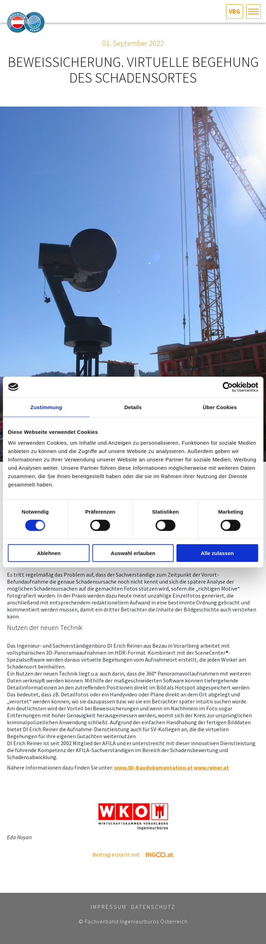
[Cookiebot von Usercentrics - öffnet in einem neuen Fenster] (227, 387)
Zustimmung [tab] (46, 407)
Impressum (109, 906)
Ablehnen (49, 553)
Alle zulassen (217, 553)
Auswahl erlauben (133, 553)
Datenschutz (153, 906)
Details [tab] (133, 407)
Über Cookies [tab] (220, 407)
